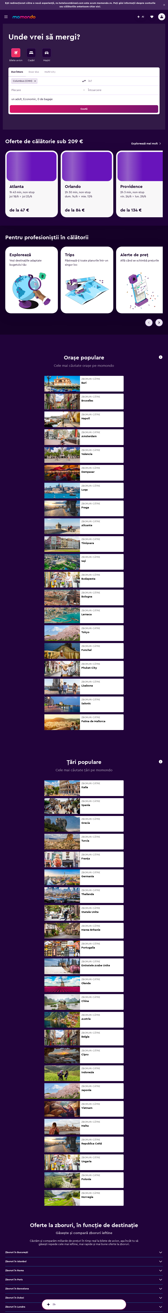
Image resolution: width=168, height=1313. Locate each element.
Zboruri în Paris (14, 1171)
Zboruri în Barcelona (17, 1180)
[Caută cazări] (31, 52)
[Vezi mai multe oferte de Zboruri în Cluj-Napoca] (161, 1216)
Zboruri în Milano (15, 1207)
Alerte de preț (134, 160)
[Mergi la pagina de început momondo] (24, 17)
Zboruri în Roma (14, 1162)
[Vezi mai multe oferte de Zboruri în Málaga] (161, 1271)
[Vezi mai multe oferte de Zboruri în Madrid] (161, 1252)
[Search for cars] (46, 52)
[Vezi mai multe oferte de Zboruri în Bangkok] (161, 1234)
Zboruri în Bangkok (16, 1234)
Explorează (20, 159)
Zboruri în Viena (14, 1225)
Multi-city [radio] (50, 72)
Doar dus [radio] (34, 72)
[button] (164, 5)
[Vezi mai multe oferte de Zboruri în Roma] (161, 1162)
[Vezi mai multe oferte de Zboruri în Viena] (161, 1225)
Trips (69, 160)
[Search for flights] (15, 52)
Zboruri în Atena (14, 1243)
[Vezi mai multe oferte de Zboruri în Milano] (161, 1207)
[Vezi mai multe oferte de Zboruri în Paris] (161, 1171)
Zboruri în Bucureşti (16, 1143)
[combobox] (59, 81)
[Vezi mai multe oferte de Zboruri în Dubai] (161, 1189)
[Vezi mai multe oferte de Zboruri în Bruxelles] (161, 1262)
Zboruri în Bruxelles (16, 1261)
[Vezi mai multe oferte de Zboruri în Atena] (161, 1243)
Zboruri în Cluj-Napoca (18, 1216)
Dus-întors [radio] (17, 72)
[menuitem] (15, 55)
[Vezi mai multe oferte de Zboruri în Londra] (161, 1198)
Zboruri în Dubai (14, 1189)
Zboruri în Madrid (15, 1252)
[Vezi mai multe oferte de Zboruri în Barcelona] (161, 1180)
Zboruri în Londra (15, 1198)
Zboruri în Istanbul (15, 1152)
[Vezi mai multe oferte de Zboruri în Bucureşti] (161, 1143)
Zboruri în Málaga (15, 1271)
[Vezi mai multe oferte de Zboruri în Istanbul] (161, 1153)
